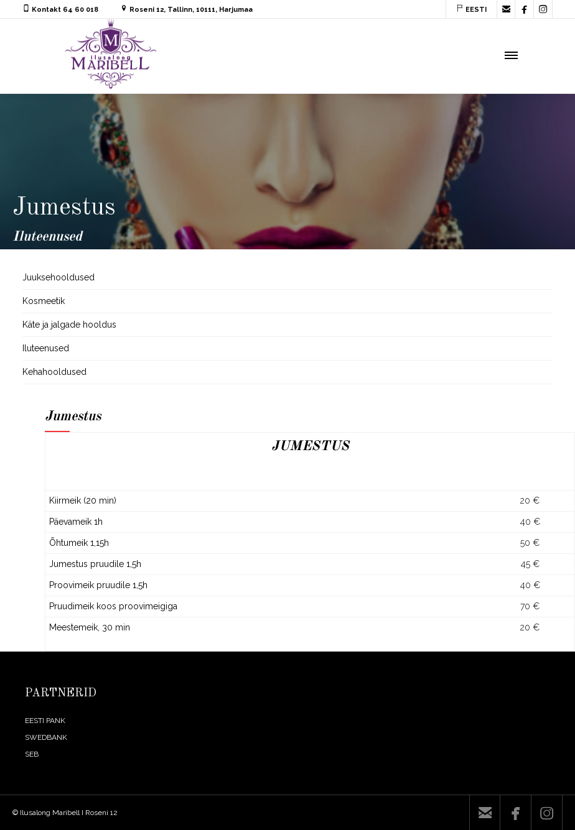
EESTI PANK (45, 720)
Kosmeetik (43, 301)
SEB (32, 754)
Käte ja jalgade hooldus (69, 325)
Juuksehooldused (58, 277)
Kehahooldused (54, 372)
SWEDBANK (46, 737)
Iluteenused (45, 348)
